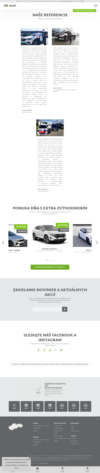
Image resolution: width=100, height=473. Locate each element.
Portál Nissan (74, 441)
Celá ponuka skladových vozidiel (50, 267)
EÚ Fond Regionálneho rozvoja (62, 438)
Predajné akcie (58, 431)
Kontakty (35, 431)
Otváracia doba (58, 436)
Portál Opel (74, 438)
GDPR (72, 428)
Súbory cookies (75, 431)
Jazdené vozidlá (58, 428)
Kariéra (73, 426)
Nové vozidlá (57, 426)
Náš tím (56, 433)
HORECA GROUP (44, 463)
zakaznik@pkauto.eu (53, 457)
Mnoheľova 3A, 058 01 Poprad (41, 439)
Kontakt (56, 441)
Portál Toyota (74, 443)
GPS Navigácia (37, 428)
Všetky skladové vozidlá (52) (84, 10)
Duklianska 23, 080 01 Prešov (41, 426)
